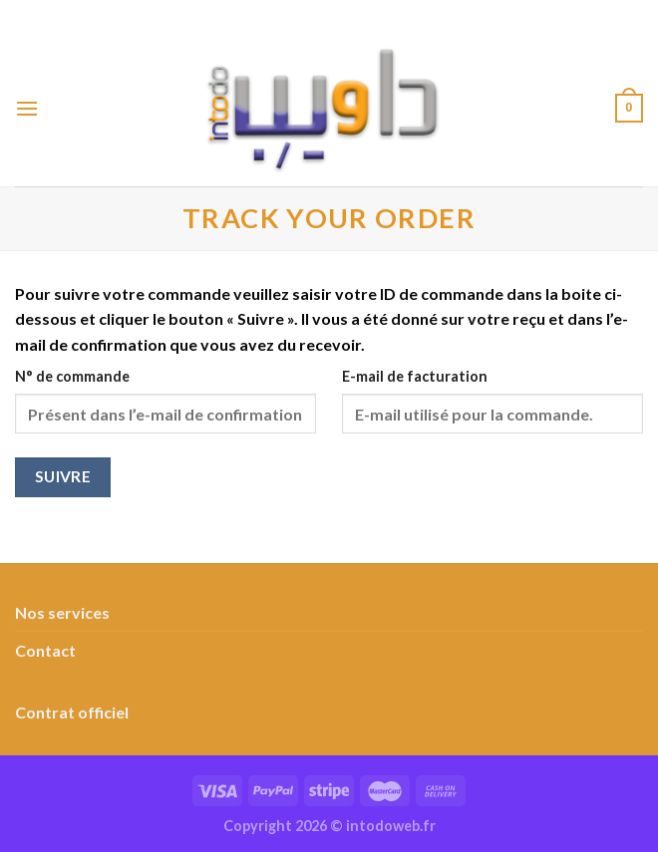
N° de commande (72, 376)
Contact (45, 650)
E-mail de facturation (415, 376)
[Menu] (27, 108)
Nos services (62, 612)
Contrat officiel (72, 712)
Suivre (63, 476)
